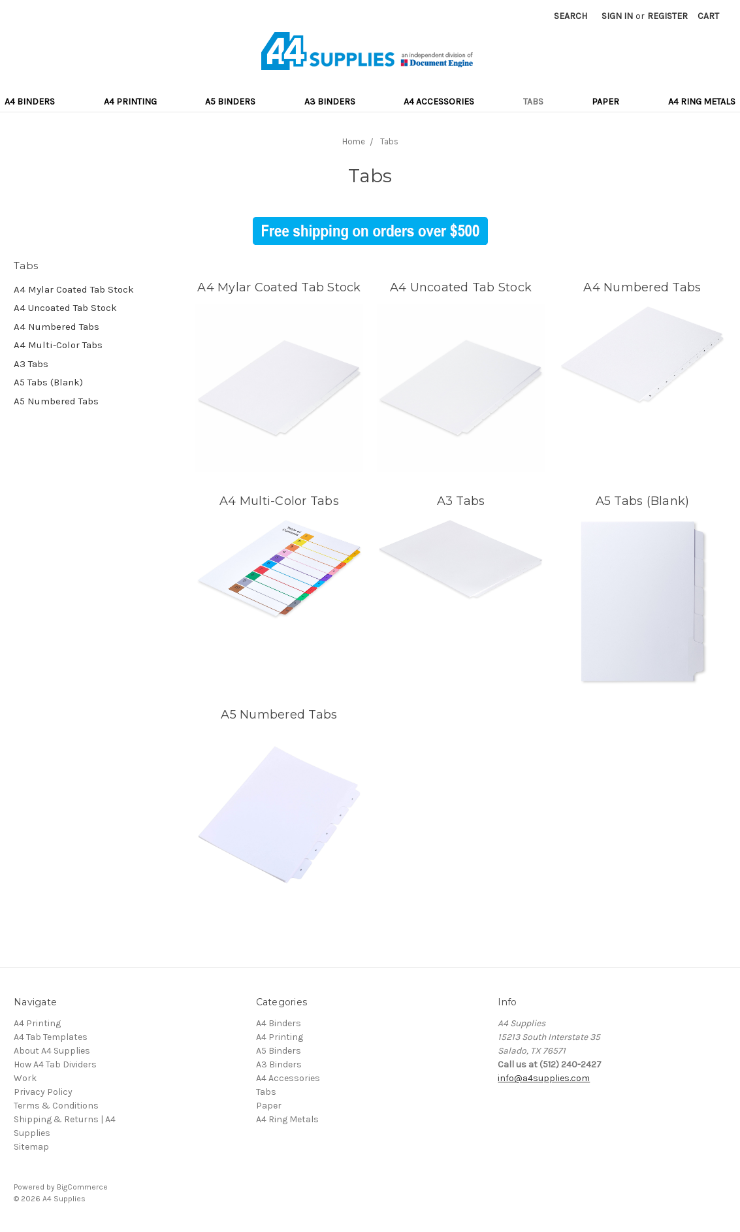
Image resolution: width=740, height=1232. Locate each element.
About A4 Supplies (52, 1050)
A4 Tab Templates (51, 1037)
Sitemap (31, 1146)
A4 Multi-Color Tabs (58, 345)
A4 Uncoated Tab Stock (65, 308)
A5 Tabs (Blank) (48, 382)
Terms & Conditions (56, 1105)
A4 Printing (130, 101)
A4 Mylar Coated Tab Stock (74, 289)
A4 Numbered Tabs (56, 326)
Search (570, 16)
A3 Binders (329, 101)
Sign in (617, 16)
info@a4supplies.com (544, 1078)
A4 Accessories (439, 101)
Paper (605, 101)
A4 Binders (30, 101)
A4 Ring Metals (701, 101)
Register (667, 16)
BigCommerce (82, 1186)
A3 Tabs (31, 364)
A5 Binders (230, 101)
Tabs (533, 101)
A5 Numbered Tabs (56, 401)
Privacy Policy (43, 1091)
